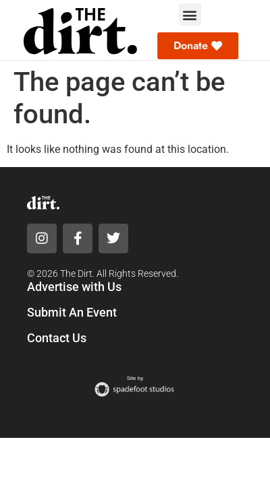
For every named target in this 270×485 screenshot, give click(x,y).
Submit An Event (72, 312)
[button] (190, 14)
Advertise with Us (74, 287)
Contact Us (56, 338)
